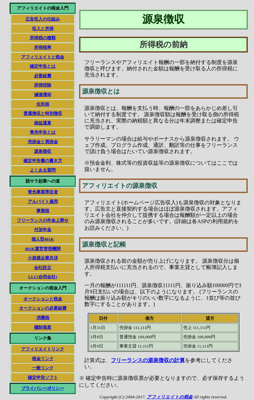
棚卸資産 (42, 327)
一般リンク (43, 367)
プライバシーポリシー (42, 388)
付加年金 (42, 229)
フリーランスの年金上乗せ (42, 220)
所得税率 (42, 47)
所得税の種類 (43, 37)
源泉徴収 (42, 151)
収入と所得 (43, 28)
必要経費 (42, 75)
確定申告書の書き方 (42, 160)
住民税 (42, 104)
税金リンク (43, 358)
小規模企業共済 (43, 257)
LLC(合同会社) (42, 276)
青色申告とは (43, 132)
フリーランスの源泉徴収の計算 (148, 360)
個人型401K (42, 239)
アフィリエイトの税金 (169, 396)
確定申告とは (43, 66)
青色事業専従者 (43, 191)
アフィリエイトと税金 (42, 56)
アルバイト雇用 (43, 201)
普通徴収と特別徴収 (42, 113)
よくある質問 (43, 170)
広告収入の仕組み (42, 19)
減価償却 (42, 94)
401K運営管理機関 (43, 248)
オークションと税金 (42, 298)
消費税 (42, 317)
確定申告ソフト (43, 377)
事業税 (42, 210)
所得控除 (42, 85)
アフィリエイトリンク (42, 349)
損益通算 (42, 122)
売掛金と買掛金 (43, 141)
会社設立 (42, 267)
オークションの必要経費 (42, 308)
